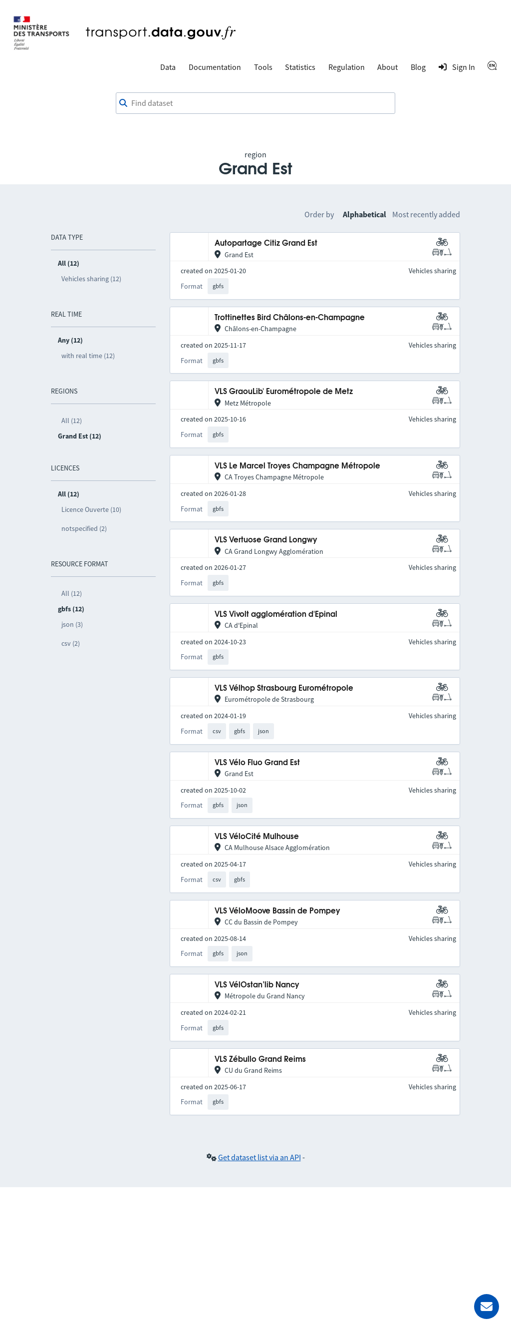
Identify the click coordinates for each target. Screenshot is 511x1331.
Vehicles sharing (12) (91, 278)
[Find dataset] (255, 103)
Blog (418, 67)
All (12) (71, 420)
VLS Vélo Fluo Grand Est (257, 763)
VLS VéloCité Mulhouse (257, 837)
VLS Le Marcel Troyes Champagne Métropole (297, 466)
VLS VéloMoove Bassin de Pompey (277, 911)
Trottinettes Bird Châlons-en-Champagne (290, 318)
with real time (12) (88, 355)
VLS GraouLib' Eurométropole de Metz (284, 392)
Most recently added (426, 214)
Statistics (300, 67)
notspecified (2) (84, 528)
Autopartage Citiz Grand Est (266, 243)
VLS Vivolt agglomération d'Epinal (276, 614)
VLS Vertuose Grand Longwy (266, 540)
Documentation (215, 67)
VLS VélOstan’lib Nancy (257, 985)
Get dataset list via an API (259, 1157)
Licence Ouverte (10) (91, 509)
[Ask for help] (486, 1306)
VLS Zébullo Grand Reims (260, 1059)
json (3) (72, 624)
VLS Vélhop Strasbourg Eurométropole (284, 688)
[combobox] (255, 103)
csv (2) (70, 643)
